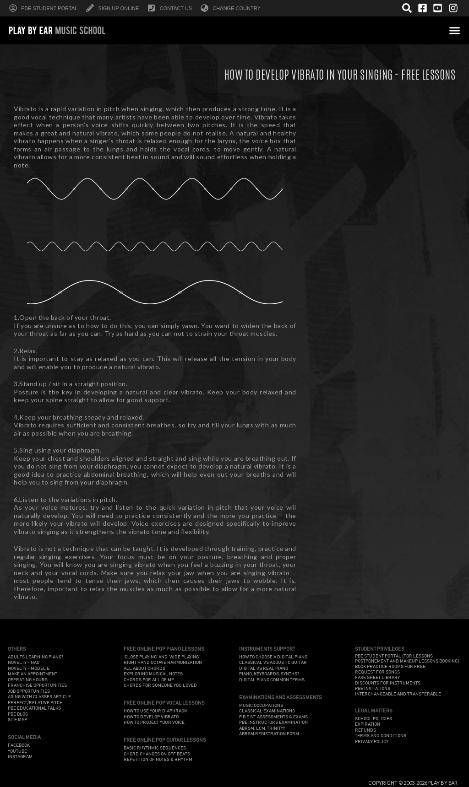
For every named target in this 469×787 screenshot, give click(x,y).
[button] (455, 30)
